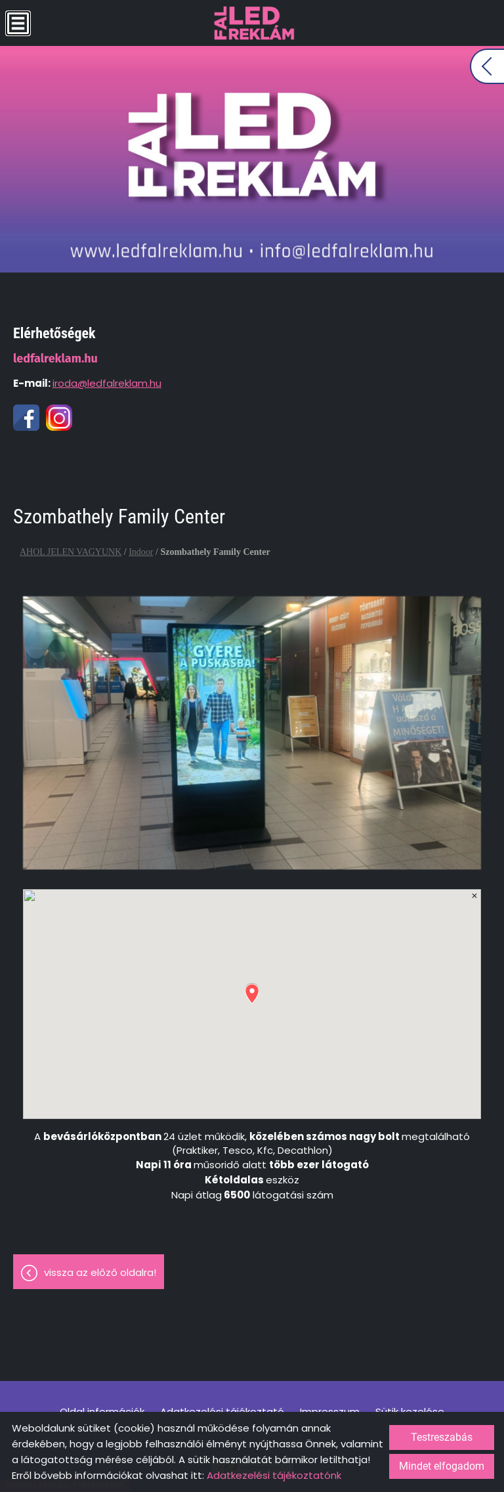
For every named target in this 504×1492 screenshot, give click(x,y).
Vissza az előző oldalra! (100, 1272)
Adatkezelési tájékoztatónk (274, 1475)
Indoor (141, 552)
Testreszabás (441, 1437)
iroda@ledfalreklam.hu (106, 383)
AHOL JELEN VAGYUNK (70, 552)
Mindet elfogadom (441, 1466)
